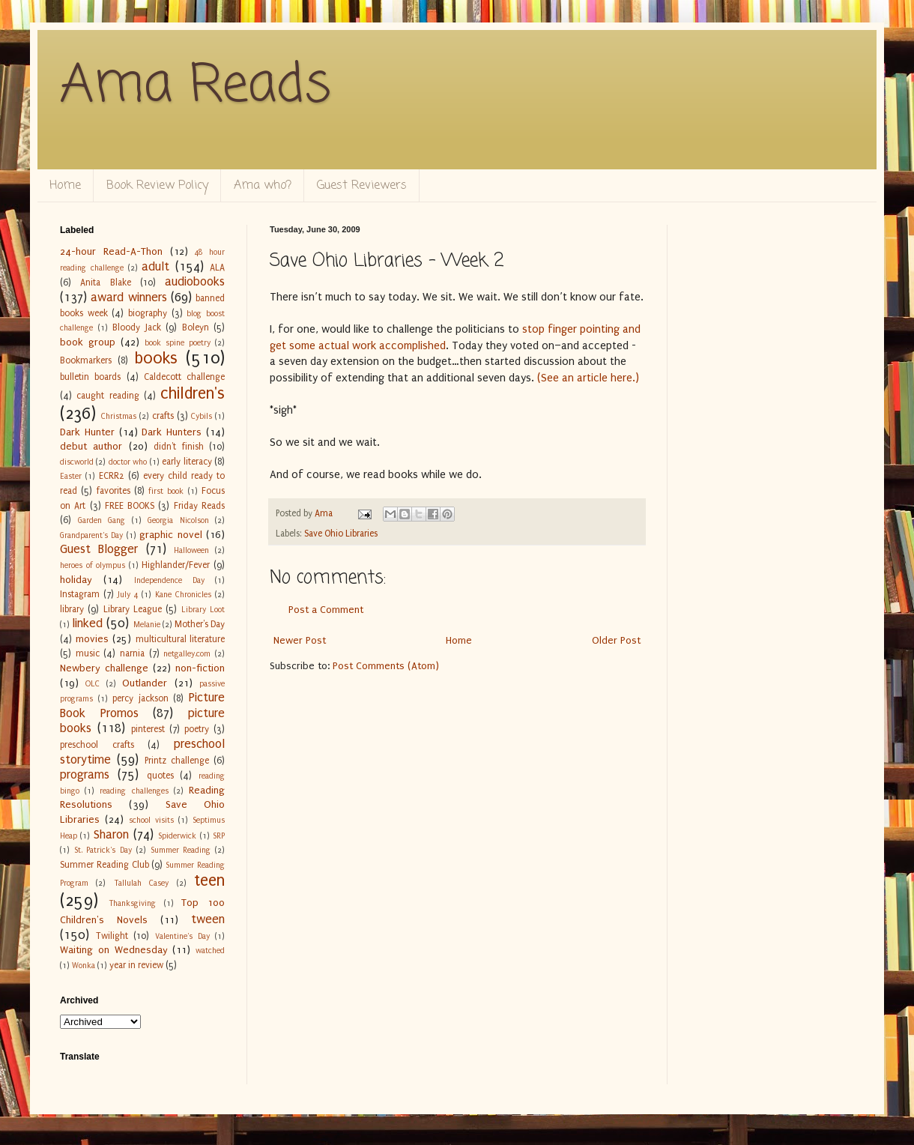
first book (166, 491)
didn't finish (178, 446)
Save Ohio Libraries (341, 533)
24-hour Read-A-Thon (111, 251)
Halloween (191, 550)
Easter (71, 476)
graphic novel (170, 534)
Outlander (144, 683)
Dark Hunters (172, 432)
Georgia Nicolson (178, 520)
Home (65, 186)
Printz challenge (177, 760)
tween (208, 919)
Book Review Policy (157, 186)
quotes (160, 775)
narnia (132, 653)
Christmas (118, 416)
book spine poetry (178, 343)
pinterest (148, 729)
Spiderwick (177, 836)
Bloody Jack (136, 327)
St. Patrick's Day (103, 850)
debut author (91, 446)
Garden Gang (102, 520)
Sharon (111, 835)
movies (92, 638)
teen (209, 880)
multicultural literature (181, 639)
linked (87, 623)
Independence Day (169, 580)
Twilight (112, 936)
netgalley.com (187, 654)
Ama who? (262, 186)
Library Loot (203, 609)
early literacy (186, 461)
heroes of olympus (92, 565)
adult (155, 267)
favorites (113, 491)
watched (210, 950)
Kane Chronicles (183, 594)
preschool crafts (97, 745)
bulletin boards (90, 377)
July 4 (128, 594)
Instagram (80, 594)
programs (84, 775)
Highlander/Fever (176, 565)
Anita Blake (105, 282)
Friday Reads (199, 506)
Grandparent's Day (91, 535)
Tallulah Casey (141, 883)
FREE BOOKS (129, 506)
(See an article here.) (588, 378)
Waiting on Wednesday (114, 949)
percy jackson (140, 698)
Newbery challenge (104, 668)
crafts (163, 416)
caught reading (107, 395)
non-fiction (200, 668)
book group (87, 342)
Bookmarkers (86, 360)
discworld (77, 462)
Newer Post (299, 640)
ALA (217, 267)
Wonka (83, 965)
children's (192, 393)
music (88, 653)
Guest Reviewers (362, 186)
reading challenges (134, 791)
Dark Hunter (87, 432)
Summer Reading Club (104, 864)
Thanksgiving (132, 903)
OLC (92, 684)
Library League (132, 609)
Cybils (201, 416)
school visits (151, 820)
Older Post (616, 640)
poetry (196, 729)
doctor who (128, 462)
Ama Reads (195, 86)
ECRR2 (111, 476)
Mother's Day (200, 624)
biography (147, 313)
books (156, 358)
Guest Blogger (99, 549)
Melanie (146, 624)
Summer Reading (181, 850)
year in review (136, 965)
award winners (128, 297)
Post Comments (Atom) (386, 665)
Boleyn (195, 327)
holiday (76, 579)
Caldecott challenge (184, 377)
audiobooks (195, 281)
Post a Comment (325, 609)
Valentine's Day (182, 936)
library (72, 609)
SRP (219, 836)
